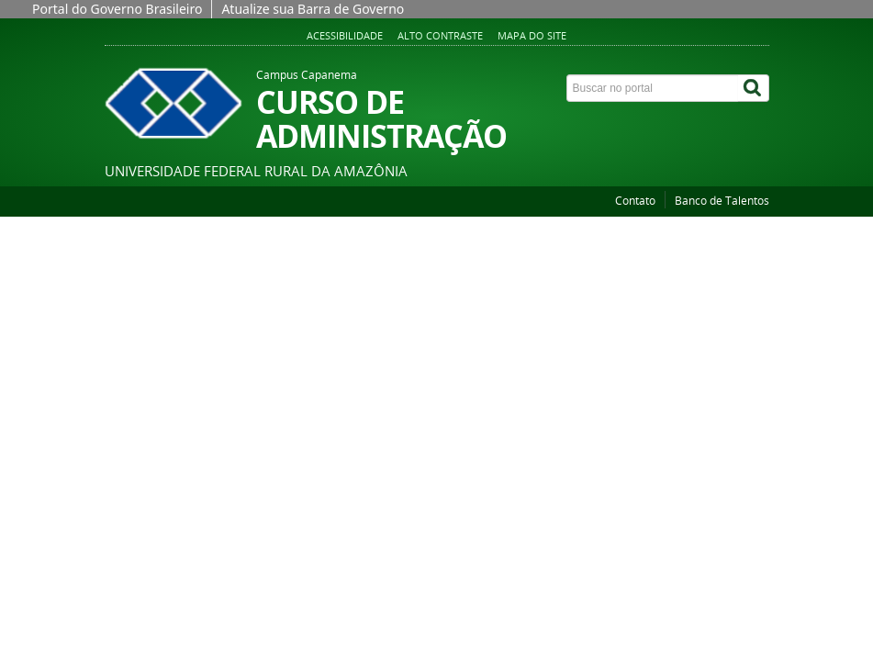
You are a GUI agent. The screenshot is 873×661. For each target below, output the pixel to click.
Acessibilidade (345, 35)
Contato (635, 200)
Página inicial (148, 225)
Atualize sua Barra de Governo (312, 8)
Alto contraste (440, 35)
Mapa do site (532, 35)
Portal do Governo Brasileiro (117, 8)
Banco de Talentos (722, 200)
